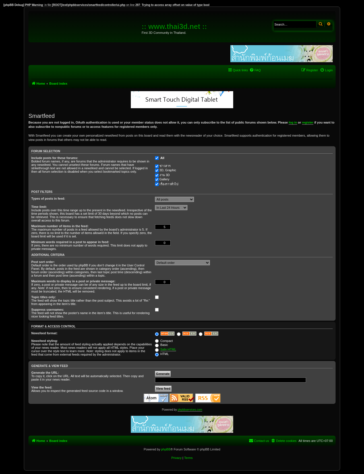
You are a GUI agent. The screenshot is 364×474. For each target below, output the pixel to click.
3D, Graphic (168, 170)
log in (293, 122)
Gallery (164, 179)
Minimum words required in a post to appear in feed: (70, 242)
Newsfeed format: (44, 333)
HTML (162, 354)
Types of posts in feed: (48, 198)
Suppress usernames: (47, 309)
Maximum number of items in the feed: (59, 226)
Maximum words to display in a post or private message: (73, 281)
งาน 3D (165, 175)
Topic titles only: (43, 297)
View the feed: (41, 387)
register (307, 122)
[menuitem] (255, 70)
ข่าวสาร (165, 166)
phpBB (165, 449)
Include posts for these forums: (54, 158)
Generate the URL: (45, 372)
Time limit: (39, 206)
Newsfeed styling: (44, 341)
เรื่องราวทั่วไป (169, 184)
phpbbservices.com (190, 409)
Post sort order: (43, 262)
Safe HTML (168, 349)
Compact (164, 341)
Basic (161, 344)
